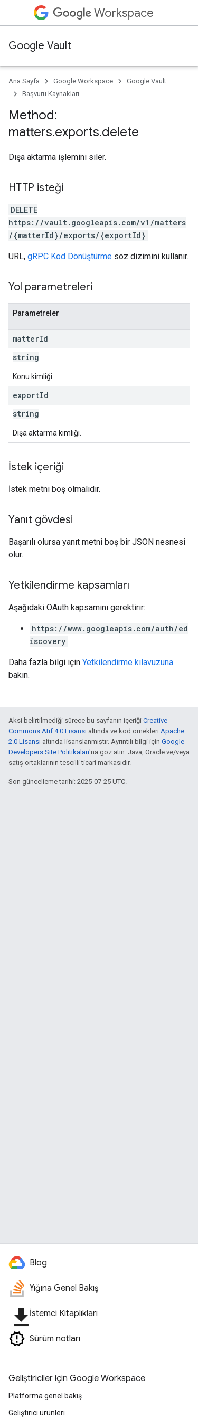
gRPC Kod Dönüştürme (69, 256)
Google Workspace (83, 81)
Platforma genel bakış (45, 1396)
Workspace (103, 13)
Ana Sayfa (24, 81)
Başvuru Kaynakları (50, 94)
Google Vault (39, 45)
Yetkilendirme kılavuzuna (127, 662)
